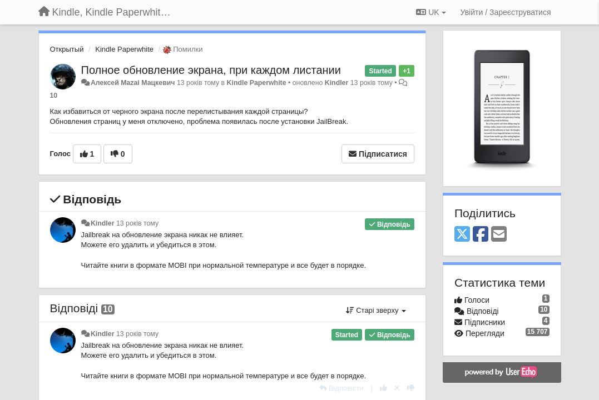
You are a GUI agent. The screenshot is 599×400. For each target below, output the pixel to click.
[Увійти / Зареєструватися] (506, 12)
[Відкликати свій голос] (397, 388)
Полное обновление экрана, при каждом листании (211, 70)
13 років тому (137, 223)
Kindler (337, 83)
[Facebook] (480, 234)
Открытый (67, 49)
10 (54, 95)
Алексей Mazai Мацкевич (133, 83)
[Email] (499, 234)
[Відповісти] (341, 388)
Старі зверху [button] (376, 310)
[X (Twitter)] (462, 234)
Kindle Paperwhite (124, 49)
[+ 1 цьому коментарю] (383, 388)
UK (430, 12)
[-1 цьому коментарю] (410, 388)
